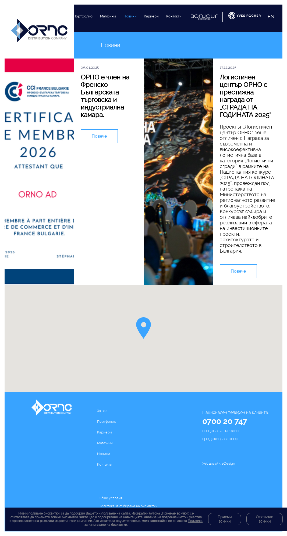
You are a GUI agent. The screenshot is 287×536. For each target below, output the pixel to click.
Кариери (151, 29)
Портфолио (83, 19)
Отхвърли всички (264, 519)
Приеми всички (225, 519)
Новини (130, 26)
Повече (99, 136)
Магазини (108, 22)
